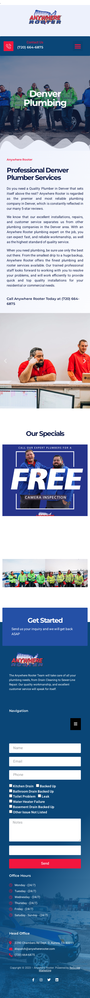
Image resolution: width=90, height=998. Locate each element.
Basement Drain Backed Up (33, 807)
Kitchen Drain (23, 786)
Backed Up (48, 786)
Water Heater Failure (29, 801)
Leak (45, 796)
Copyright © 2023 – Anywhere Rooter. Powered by (45, 969)
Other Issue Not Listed (30, 812)
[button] (78, 46)
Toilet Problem (24, 796)
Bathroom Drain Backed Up (33, 791)
